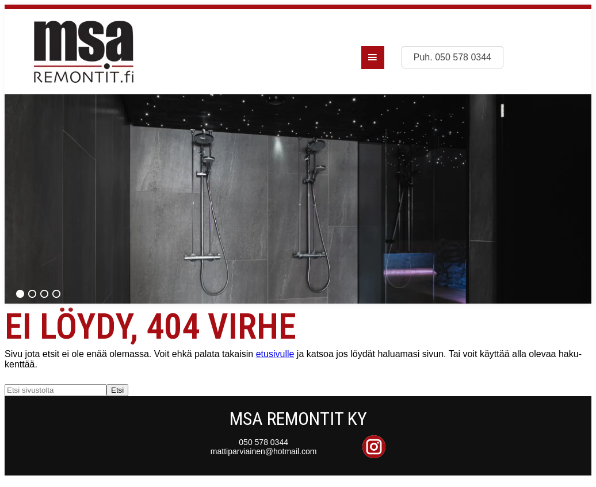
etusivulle (275, 354)
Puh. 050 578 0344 (452, 57)
